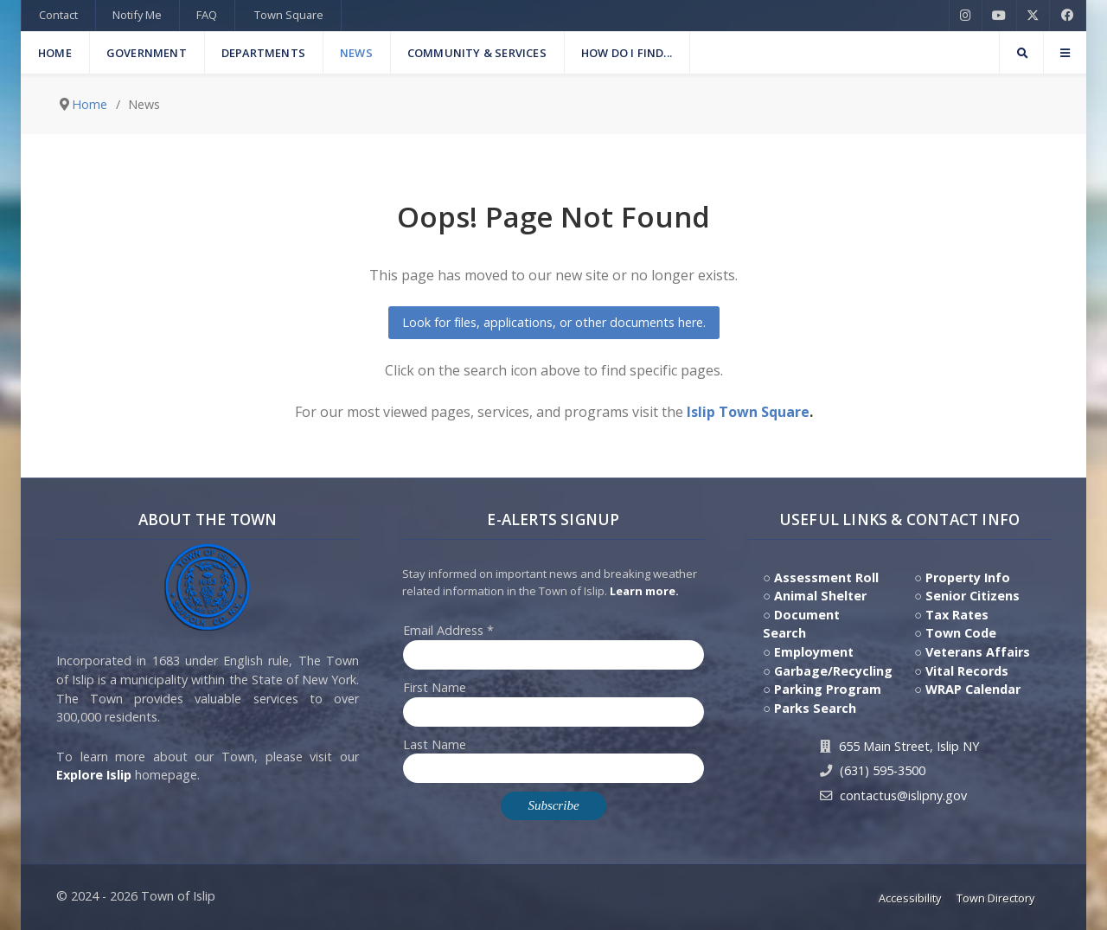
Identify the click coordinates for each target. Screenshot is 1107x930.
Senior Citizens (972, 595)
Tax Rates (957, 614)
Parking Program (827, 689)
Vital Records (966, 671)
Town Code (960, 633)
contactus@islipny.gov (903, 795)
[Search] (1021, 53)
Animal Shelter (820, 595)
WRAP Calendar (973, 689)
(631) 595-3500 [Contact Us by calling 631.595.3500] (882, 770)
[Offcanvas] (1064, 53)
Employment (814, 652)
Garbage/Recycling (833, 671)
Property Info (967, 577)
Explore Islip (93, 774)
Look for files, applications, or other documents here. (554, 322)
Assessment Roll (826, 577)
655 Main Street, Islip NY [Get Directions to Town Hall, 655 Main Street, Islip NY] (909, 746)
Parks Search (815, 708)
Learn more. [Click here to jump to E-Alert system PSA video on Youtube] (644, 591)
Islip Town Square (748, 411)
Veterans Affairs (977, 652)
